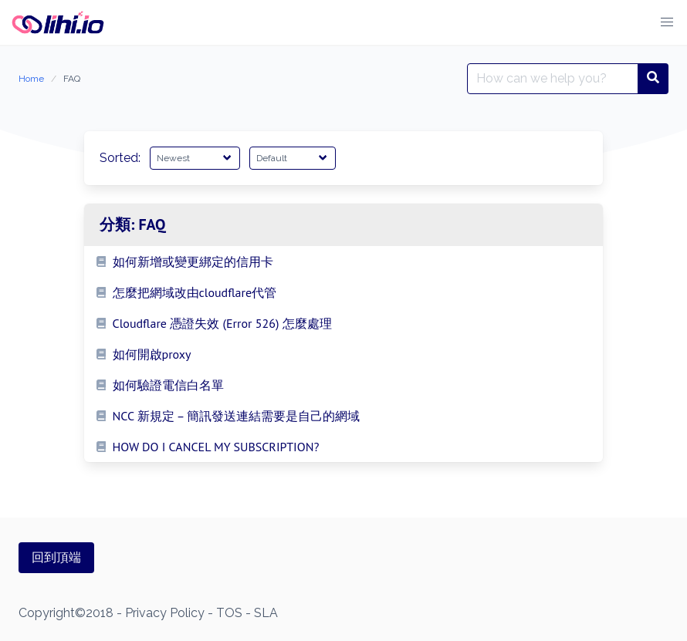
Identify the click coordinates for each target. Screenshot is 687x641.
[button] (667, 22)
